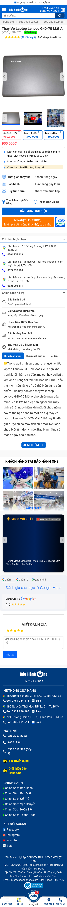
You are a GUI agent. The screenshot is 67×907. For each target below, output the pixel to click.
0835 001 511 (12, 286)
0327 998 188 (12, 270)
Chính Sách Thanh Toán (20, 815)
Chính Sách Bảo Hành (19, 788)
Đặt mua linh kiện (33, 211)
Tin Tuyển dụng (16, 761)
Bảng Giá (33, 904)
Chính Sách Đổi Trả (17, 798)
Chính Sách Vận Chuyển (20, 804)
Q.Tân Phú (38, 579)
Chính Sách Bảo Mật (18, 793)
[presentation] (4, 76)
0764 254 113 (12, 254)
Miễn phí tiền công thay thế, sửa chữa (28, 222)
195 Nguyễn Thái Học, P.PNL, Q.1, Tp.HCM (32, 706)
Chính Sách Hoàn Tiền (19, 809)
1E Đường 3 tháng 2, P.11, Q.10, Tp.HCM (31, 695)
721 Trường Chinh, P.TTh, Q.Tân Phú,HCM (32, 717)
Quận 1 (7, 579)
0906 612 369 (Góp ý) (17, 751)
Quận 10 (22, 579)
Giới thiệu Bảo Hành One (15, 771)
